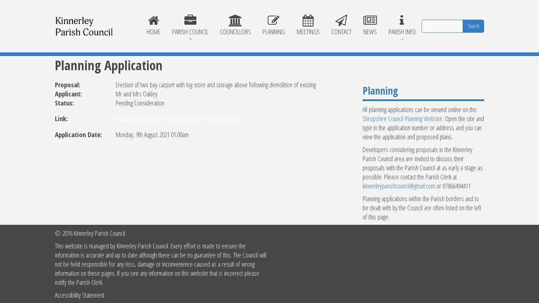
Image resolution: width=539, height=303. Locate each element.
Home (153, 25)
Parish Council (190, 25)
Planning (273, 25)
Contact (341, 25)
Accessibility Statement (79, 294)
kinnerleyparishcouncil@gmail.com (399, 185)
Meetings (308, 25)
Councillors (235, 25)
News (370, 25)
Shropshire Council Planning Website (402, 118)
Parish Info (402, 25)
